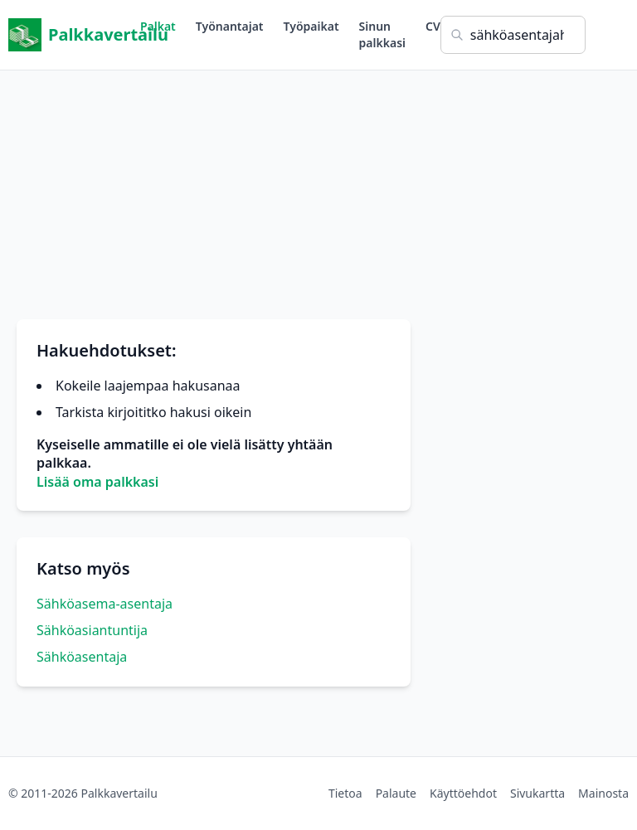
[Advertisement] (318, 186)
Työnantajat (230, 26)
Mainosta (603, 793)
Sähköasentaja (81, 657)
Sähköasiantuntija (92, 630)
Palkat (158, 26)
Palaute (396, 793)
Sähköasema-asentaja (104, 604)
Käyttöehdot (463, 793)
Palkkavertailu (74, 34)
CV (432, 26)
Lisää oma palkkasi (97, 482)
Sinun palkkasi (382, 34)
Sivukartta (537, 793)
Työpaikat (311, 26)
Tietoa (345, 793)
